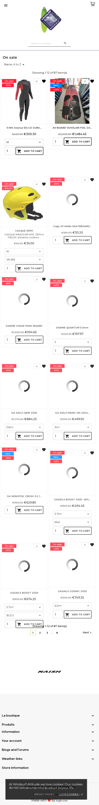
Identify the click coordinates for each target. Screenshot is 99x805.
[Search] (49, 43)
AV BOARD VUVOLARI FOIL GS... (72, 127)
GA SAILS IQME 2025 (24, 460)
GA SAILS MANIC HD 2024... (72, 460)
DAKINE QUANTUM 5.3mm (72, 375)
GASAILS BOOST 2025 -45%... (72, 552)
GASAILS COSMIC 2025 (72, 639)
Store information (15, 768)
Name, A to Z (15, 64)
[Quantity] (10, 151)
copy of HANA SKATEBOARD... (72, 268)
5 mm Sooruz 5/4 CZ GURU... (24, 127)
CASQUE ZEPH (24, 286)
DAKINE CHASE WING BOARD (24, 368)
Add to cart (29, 151)
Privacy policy (44, 794)
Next (87, 632)
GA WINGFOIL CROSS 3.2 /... (24, 538)
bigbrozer (62, 800)
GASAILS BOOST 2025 (24, 645)
